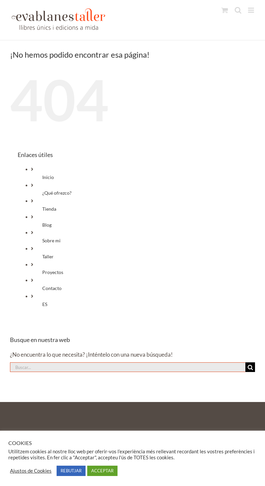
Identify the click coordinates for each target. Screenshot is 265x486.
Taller (48, 256)
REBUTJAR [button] (71, 470)
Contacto (52, 288)
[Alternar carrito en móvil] (224, 10)
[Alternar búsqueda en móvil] (238, 10)
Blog (47, 225)
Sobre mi (51, 240)
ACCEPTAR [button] (102, 470)
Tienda (49, 209)
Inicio (48, 177)
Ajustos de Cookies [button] (31, 471)
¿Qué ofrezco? (57, 193)
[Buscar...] (127, 367)
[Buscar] (250, 367)
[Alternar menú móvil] (251, 10)
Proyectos (52, 272)
